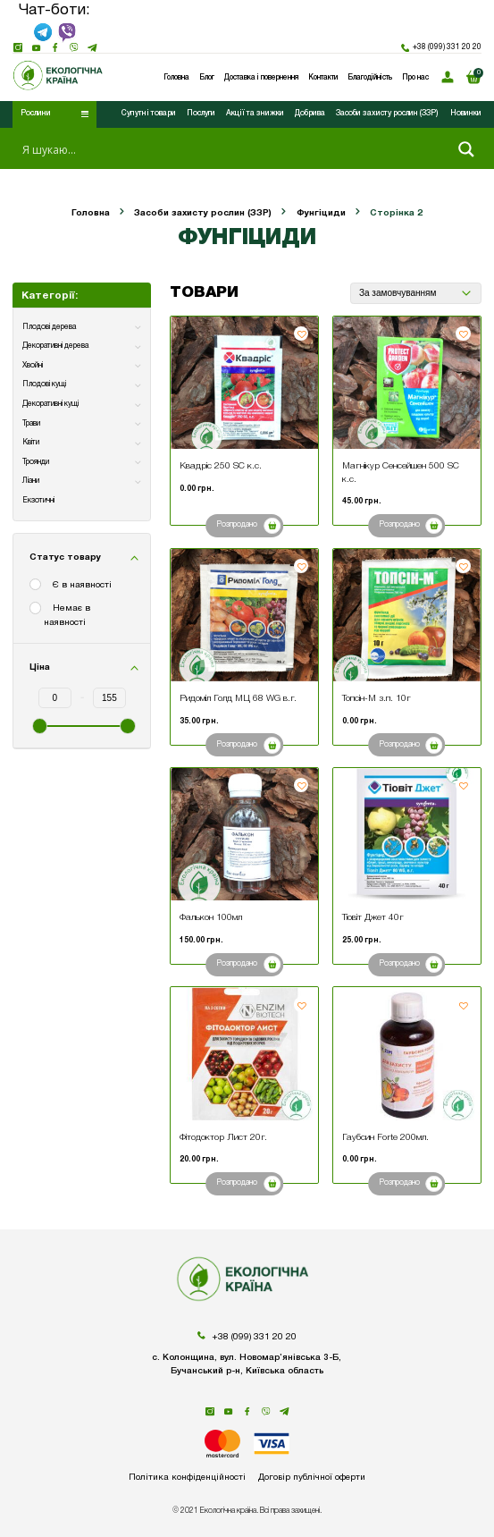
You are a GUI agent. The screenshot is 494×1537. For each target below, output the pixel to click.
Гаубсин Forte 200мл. (385, 1138)
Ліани (30, 481)
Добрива (310, 113)
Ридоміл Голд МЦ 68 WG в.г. (238, 699)
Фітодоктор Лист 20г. (223, 1138)
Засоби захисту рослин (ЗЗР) (387, 113)
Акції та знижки (255, 113)
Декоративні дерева (55, 346)
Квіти (30, 442)
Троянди (35, 462)
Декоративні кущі (50, 404)
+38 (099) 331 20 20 (441, 48)
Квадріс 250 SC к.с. (221, 466)
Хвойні (32, 365)
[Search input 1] (232, 149)
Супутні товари (148, 113)
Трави (31, 423)
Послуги (201, 113)
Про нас (415, 77)
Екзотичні (38, 500)
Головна (90, 213)
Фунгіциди (321, 213)
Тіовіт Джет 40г (373, 918)
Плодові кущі (44, 384)
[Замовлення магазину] (415, 293)
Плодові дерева (49, 327)
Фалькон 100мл (211, 918)
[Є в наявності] (36, 585)
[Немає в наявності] (36, 609)
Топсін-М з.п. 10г (376, 699)
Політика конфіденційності (186, 1478)
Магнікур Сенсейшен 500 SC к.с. (400, 472)
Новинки (465, 113)
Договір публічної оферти (312, 1478)
